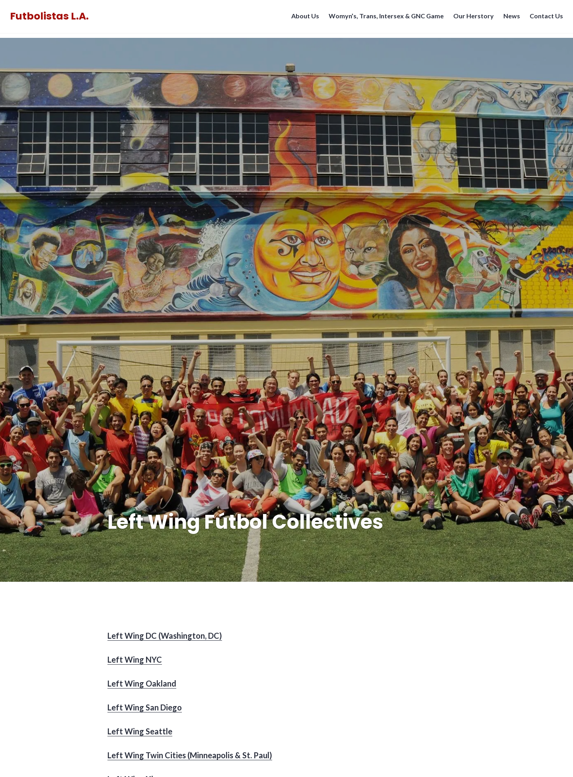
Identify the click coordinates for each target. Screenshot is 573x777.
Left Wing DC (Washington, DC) (164, 635)
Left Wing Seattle (139, 731)
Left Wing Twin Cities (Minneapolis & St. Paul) (189, 755)
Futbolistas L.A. (51, 19)
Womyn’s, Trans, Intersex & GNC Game (384, 18)
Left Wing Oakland (141, 683)
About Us (303, 18)
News (509, 18)
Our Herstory (471, 18)
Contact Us (544, 18)
